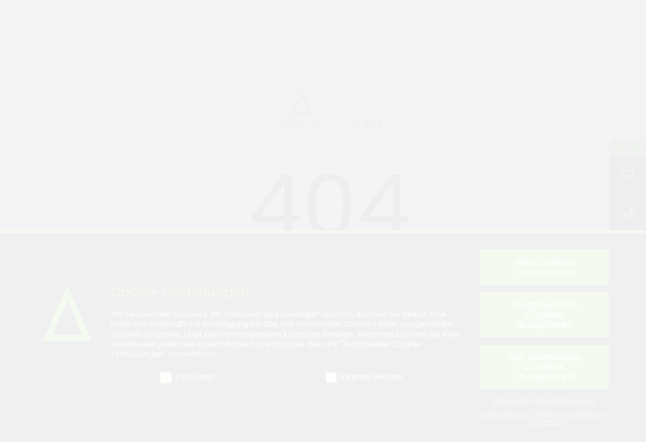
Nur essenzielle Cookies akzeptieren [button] (544, 369)
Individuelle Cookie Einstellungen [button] (544, 404)
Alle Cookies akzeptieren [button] (544, 270)
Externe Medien (363, 379)
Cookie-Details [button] (506, 417)
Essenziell (187, 379)
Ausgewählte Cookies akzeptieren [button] (544, 317)
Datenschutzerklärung (570, 417)
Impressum (547, 424)
